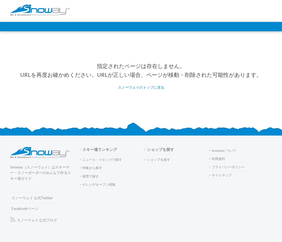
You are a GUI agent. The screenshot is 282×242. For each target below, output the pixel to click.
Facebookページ (25, 208)
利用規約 (217, 159)
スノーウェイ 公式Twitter (32, 198)
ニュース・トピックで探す (101, 159)
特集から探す (91, 168)
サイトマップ (220, 175)
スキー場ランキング (98, 149)
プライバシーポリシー (227, 167)
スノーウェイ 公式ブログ (33, 219)
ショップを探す (159, 149)
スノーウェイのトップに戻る (141, 87)
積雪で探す (89, 176)
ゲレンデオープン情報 (97, 184)
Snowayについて (222, 150)
